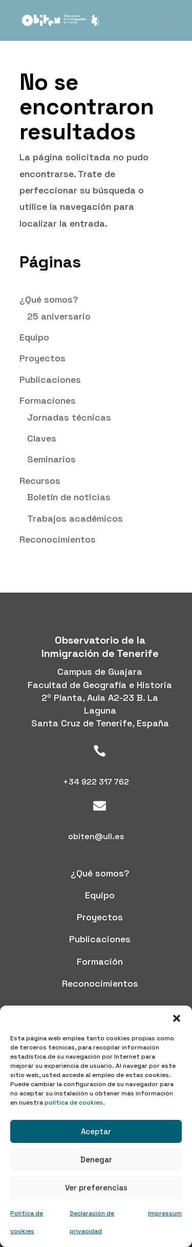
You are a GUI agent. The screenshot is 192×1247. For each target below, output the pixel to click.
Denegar (96, 1159)
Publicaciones (50, 379)
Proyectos (42, 358)
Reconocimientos (57, 539)
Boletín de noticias (69, 497)
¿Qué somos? (48, 299)
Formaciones (47, 400)
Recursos (39, 480)
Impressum (165, 1213)
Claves (41, 438)
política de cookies (74, 1102)
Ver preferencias (96, 1187)
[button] (177, 1018)
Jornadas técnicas (69, 417)
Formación (100, 961)
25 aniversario (59, 316)
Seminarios (51, 459)
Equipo (34, 337)
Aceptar (96, 1131)
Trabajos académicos (75, 518)
